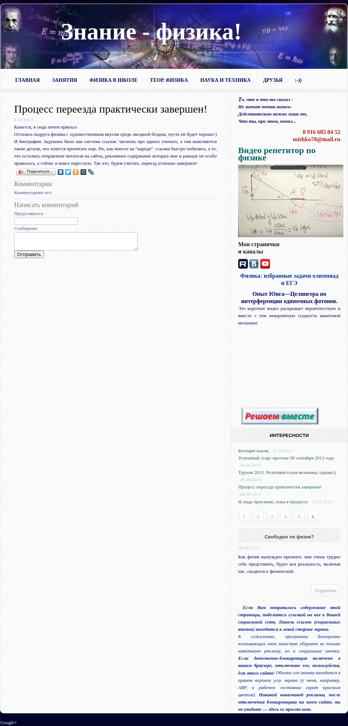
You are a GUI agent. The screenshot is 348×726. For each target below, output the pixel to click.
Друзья (272, 80)
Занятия (64, 80)
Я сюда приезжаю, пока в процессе (273, 501)
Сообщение (25, 228)
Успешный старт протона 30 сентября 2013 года (286, 458)
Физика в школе (114, 80)
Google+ (8, 722)
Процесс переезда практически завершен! (280, 487)
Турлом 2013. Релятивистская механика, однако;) (287, 472)
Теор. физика (169, 80)
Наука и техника (225, 80)
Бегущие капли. (253, 450)
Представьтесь (29, 213)
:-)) (298, 80)
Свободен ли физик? (289, 537)
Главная (27, 80)
